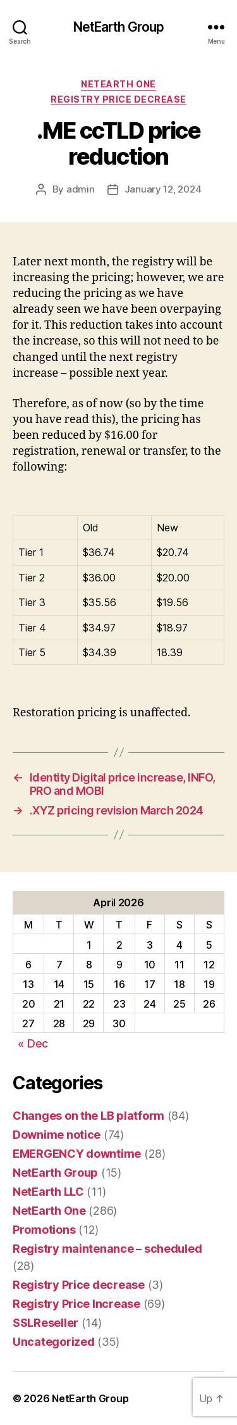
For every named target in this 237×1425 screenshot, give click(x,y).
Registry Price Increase (76, 1303)
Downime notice (56, 1134)
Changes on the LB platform (88, 1115)
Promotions (44, 1229)
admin (80, 189)
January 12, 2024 (163, 189)
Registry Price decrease (118, 99)
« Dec (33, 1043)
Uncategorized (54, 1341)
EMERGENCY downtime (77, 1153)
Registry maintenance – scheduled (107, 1248)
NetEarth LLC (48, 1191)
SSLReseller (45, 1322)
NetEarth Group (118, 27)
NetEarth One (118, 84)
